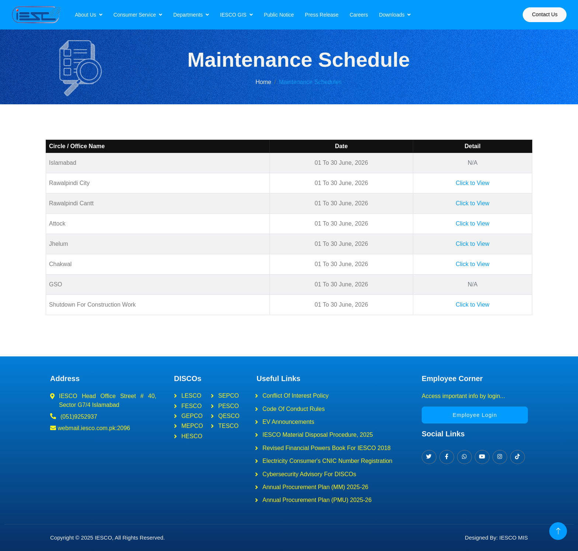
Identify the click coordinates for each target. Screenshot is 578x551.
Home (263, 82)
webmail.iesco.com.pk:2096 (90, 428)
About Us (92, 15)
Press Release (328, 15)
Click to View (472, 183)
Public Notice (285, 15)
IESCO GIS (240, 15)
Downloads (398, 15)
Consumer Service (141, 15)
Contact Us (538, 14)
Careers (365, 15)
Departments (194, 15)
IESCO (103, 537)
